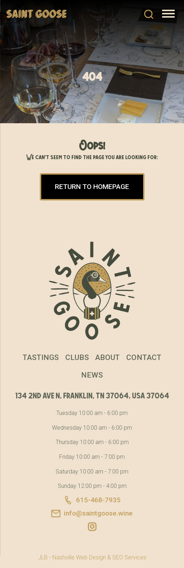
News (92, 375)
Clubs (77, 357)
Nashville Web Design (79, 557)
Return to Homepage (92, 187)
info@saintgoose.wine (92, 513)
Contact (143, 357)
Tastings (41, 357)
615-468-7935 (92, 500)
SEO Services (129, 557)
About (107, 357)
